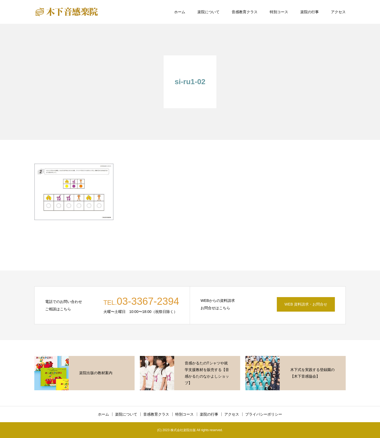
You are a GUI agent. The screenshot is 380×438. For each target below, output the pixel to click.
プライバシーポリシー (263, 414)
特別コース (279, 12)
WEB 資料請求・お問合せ (305, 304)
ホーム (179, 12)
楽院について (208, 12)
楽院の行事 (309, 12)
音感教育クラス (245, 12)
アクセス (338, 12)
